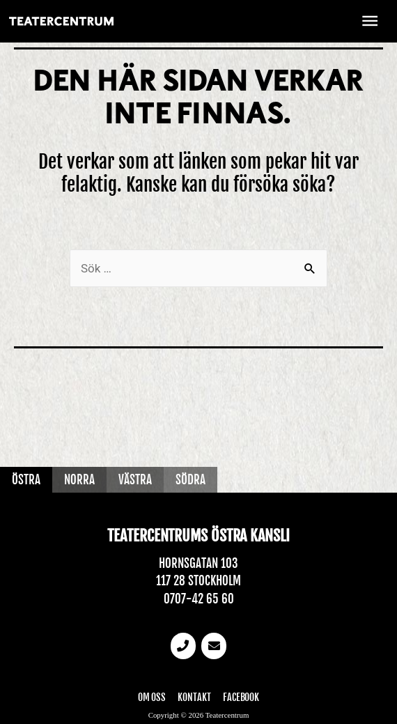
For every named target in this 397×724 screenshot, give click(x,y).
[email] (213, 646)
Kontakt (194, 697)
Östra (26, 479)
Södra (190, 479)
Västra (135, 479)
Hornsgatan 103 (198, 563)
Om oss (152, 697)
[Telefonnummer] (183, 646)
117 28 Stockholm (198, 580)
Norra (79, 479)
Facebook (241, 697)
